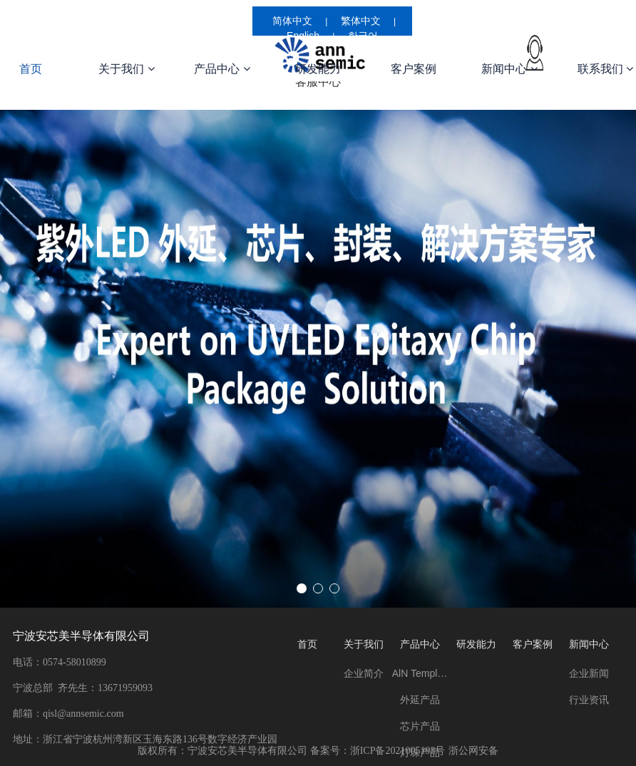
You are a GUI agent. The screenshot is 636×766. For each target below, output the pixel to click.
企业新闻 (589, 673)
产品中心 (222, 69)
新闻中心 (509, 69)
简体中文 (292, 20)
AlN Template (420, 673)
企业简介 (364, 673)
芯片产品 (420, 726)
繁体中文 (361, 20)
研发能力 (318, 69)
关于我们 (126, 69)
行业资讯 (589, 699)
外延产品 (420, 699)
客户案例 (413, 69)
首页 (307, 644)
